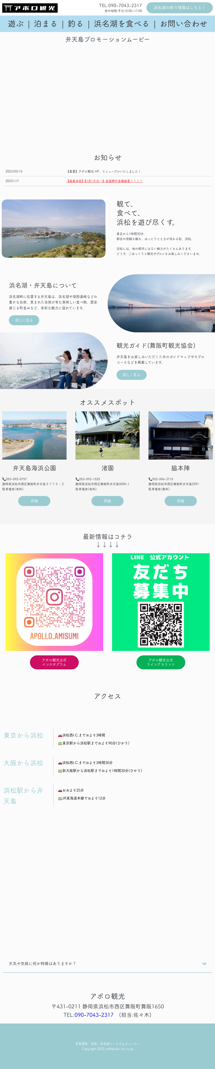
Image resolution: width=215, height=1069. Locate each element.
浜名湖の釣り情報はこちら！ (180, 8)
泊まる (46, 24)
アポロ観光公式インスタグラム (54, 662)
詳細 (34, 501)
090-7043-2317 (94, 1014)
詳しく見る (24, 320)
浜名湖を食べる (122, 24)
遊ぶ (16, 24)
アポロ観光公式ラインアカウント (161, 662)
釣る (76, 24)
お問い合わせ (183, 24)
